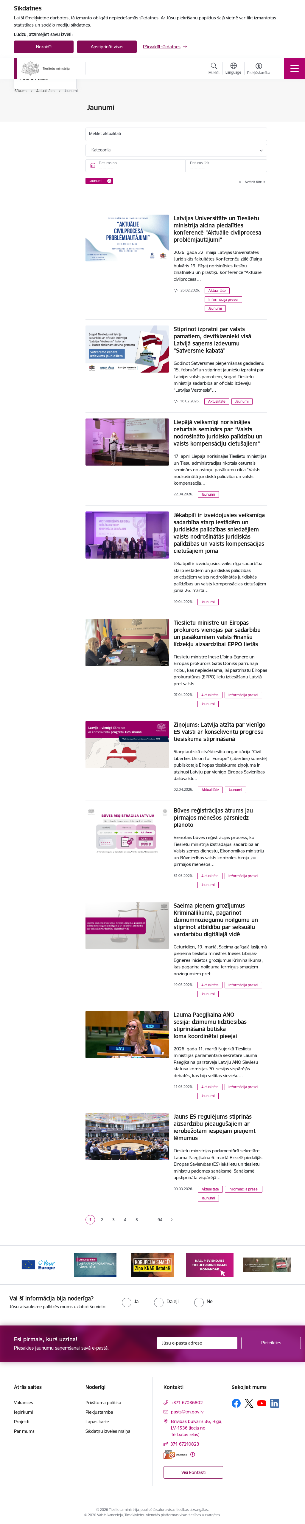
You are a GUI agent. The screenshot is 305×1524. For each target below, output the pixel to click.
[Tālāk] (281, 1265)
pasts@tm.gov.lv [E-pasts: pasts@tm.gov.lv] (187, 1412)
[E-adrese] (175, 1454)
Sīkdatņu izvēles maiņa (107, 1431)
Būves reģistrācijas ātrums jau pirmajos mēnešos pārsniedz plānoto (213, 817)
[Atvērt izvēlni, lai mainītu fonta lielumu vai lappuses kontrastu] (258, 69)
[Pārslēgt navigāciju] (294, 68)
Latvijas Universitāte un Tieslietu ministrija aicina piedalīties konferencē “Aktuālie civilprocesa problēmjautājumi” (217, 229)
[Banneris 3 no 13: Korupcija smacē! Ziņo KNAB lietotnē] (152, 1264)
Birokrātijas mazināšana (44, 118)
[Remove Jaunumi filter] (109, 181)
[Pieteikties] (271, 1343)
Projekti (21, 1421)
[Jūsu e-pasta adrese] (197, 1343)
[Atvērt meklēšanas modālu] (214, 69)
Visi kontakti (193, 1472)
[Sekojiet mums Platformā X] (249, 1403)
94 (160, 1219)
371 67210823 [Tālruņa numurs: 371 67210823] (184, 1444)
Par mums (24, 1431)
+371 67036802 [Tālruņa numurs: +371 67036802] (187, 1402)
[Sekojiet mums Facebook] (236, 1403)
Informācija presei (223, 299)
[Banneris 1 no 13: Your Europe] (38, 1264)
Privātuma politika (103, 1402)
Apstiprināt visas (107, 46)
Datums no (108, 163)
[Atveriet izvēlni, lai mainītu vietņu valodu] (233, 69)
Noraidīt (44, 46)
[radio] (130, 1301)
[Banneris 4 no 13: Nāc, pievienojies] (210, 1264)
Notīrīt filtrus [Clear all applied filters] (255, 182)
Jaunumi (28, 128)
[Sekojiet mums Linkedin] (274, 1403)
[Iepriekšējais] (24, 1265)
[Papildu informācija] (192, 1454)
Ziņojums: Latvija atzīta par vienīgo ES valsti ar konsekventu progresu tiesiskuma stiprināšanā (219, 731)
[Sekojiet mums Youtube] (261, 1403)
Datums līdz (199, 163)
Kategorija (101, 150)
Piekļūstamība (99, 1412)
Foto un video (34, 149)
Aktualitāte (217, 290)
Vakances (23, 1402)
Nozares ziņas (34, 139)
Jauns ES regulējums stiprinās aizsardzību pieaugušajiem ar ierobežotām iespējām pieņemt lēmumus (215, 1127)
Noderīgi (28, 108)
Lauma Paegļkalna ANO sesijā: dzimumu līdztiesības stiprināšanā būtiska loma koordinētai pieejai (210, 1025)
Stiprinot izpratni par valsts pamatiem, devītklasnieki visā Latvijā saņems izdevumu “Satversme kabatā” (212, 339)
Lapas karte (97, 1421)
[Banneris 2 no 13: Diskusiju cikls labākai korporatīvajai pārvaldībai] (95, 1264)
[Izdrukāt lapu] (282, 105)
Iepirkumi (23, 1412)
